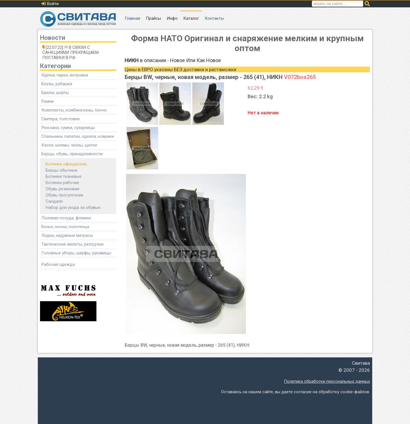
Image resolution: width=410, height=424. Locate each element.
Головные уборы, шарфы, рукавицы (76, 252)
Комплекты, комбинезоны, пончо (74, 110)
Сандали (54, 201)
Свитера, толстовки (60, 118)
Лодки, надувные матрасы (67, 235)
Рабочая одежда (58, 264)
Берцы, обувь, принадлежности (72, 153)
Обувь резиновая (62, 188)
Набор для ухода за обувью (73, 207)
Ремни (47, 101)
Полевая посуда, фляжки (66, 217)
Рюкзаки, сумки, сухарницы (68, 127)
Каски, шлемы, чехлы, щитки (69, 145)
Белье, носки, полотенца (65, 226)
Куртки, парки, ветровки (64, 75)
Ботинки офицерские (66, 164)
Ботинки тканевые (63, 176)
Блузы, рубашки (56, 83)
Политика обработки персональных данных (327, 381)
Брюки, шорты (55, 92)
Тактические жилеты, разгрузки (72, 244)
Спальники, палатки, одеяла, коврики (77, 136)
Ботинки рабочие (62, 182)
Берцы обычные (62, 170)
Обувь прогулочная (64, 195)
